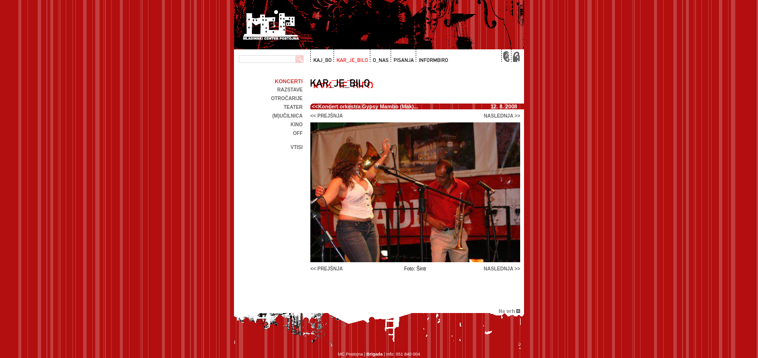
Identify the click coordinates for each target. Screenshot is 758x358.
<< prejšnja (326, 116)
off (298, 133)
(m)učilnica (287, 116)
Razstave (290, 89)
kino (297, 124)
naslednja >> (502, 116)
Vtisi (297, 147)
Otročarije (287, 98)
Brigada (374, 354)
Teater (293, 107)
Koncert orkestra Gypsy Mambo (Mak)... (368, 106)
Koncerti (289, 81)
